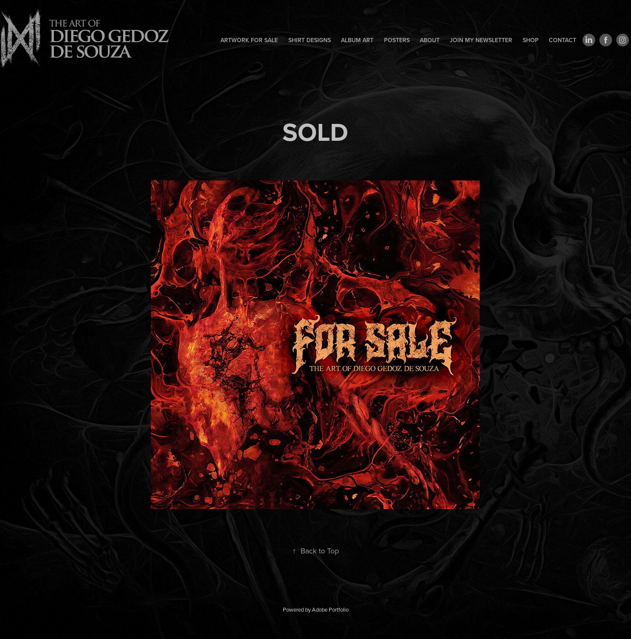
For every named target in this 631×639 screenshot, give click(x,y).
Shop (531, 40)
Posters (397, 40)
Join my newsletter (481, 40)
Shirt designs (309, 40)
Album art (357, 40)
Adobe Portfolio (330, 609)
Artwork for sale (249, 40)
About (430, 40)
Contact (562, 40)
